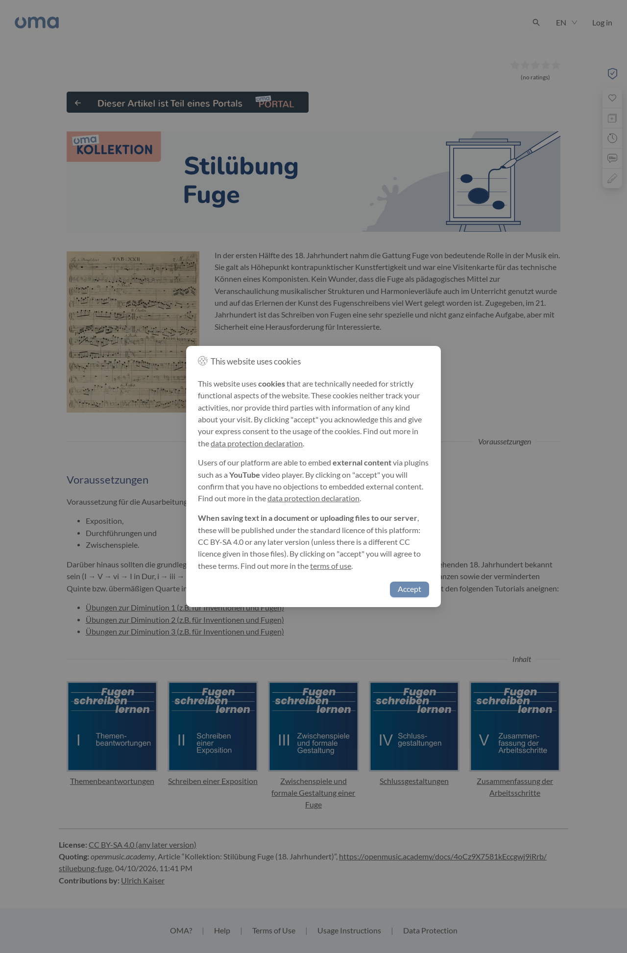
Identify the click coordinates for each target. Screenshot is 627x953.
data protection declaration (257, 443)
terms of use (330, 566)
